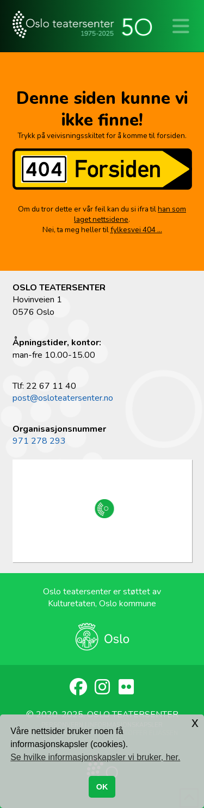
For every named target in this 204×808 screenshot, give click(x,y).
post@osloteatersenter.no (63, 398)
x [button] (195, 722)
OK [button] (102, 786)
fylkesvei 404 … (136, 230)
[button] (180, 27)
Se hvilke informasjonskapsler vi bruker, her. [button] (95, 757)
